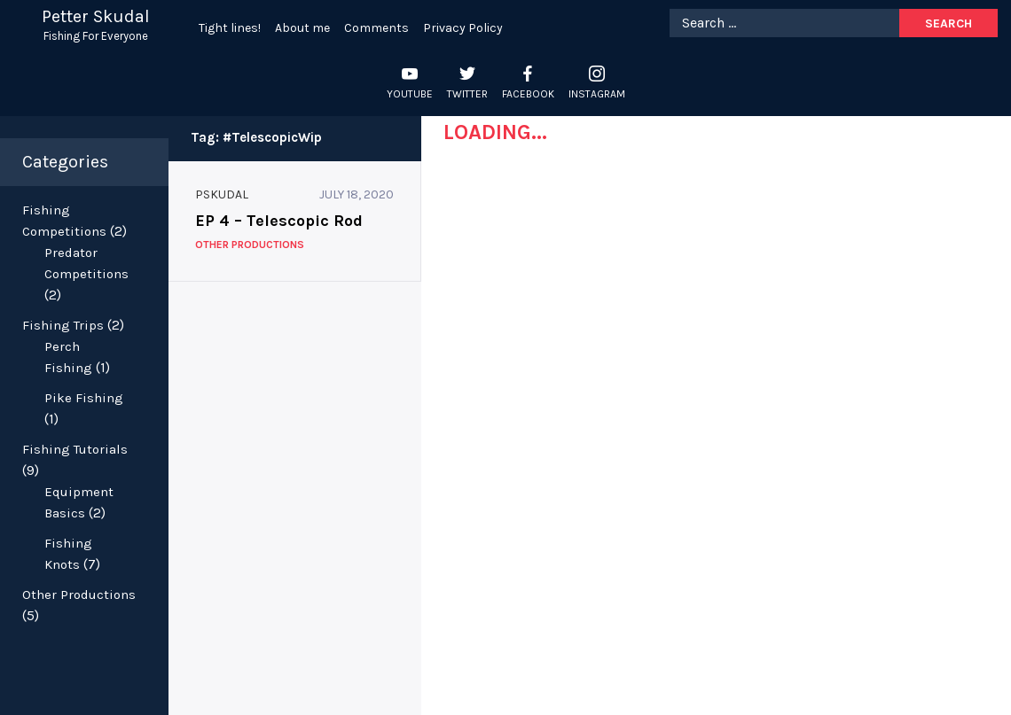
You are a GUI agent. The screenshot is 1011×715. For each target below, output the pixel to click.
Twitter (467, 94)
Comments (376, 27)
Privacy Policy (463, 27)
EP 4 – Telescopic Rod (279, 220)
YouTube (410, 94)
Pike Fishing (83, 398)
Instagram (596, 94)
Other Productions (79, 594)
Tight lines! (230, 27)
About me (302, 27)
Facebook (528, 94)
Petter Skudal (96, 16)
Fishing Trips (63, 325)
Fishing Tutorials (75, 449)
